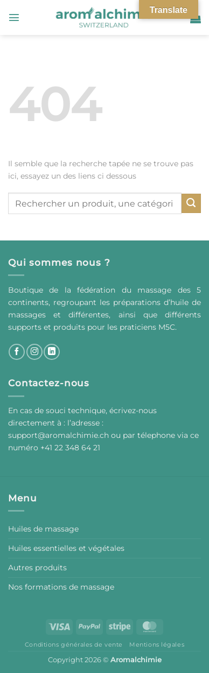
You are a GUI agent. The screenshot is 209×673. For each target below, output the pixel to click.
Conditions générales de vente (74, 644)
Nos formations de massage (61, 587)
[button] (14, 17)
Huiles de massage (43, 529)
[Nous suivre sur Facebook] (17, 352)
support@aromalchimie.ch (59, 435)
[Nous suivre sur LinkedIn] (52, 352)
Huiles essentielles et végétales (66, 548)
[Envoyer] (191, 203)
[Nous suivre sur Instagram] (34, 352)
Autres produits (37, 567)
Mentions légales (156, 644)
